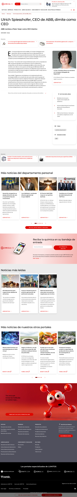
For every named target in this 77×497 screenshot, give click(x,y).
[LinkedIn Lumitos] (75, 488)
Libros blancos (38, 449)
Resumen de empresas (23, 434)
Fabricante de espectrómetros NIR (19, 414)
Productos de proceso (40, 431)
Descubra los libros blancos (7, 444)
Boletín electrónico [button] (54, 9)
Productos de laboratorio (41, 429)
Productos (37, 447)
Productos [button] (17, 9)
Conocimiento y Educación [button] (39, 9)
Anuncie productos (39, 434)
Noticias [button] (4, 9)
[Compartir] (71, 10)
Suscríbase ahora (65, 436)
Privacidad (25, 488)
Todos (17, 4)
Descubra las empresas (23, 427)
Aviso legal (3, 488)
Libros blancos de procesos (7, 449)
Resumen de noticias (6, 433)
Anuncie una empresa (23, 431)
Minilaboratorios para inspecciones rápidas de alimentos (63, 99)
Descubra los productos (41, 427)
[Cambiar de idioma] (74, 10)
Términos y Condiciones (15, 488)
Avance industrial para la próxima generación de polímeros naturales (65, 107)
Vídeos (19, 447)
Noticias (37, 444)
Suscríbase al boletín (63, 247)
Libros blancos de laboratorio (8, 447)
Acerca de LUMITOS (19, 484)
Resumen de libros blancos (7, 454)
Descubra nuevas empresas (24, 429)
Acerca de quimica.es (31, 484)
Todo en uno (38, 451)
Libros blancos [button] (26, 9)
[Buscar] (40, 4)
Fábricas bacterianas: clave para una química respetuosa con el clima (65, 114)
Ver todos (37, 258)
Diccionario (21, 444)
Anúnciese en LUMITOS (6, 484)
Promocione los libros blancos (8, 451)
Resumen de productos (40, 436)
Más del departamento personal (38, 227)
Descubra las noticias (6, 427)
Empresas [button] (10, 9)
